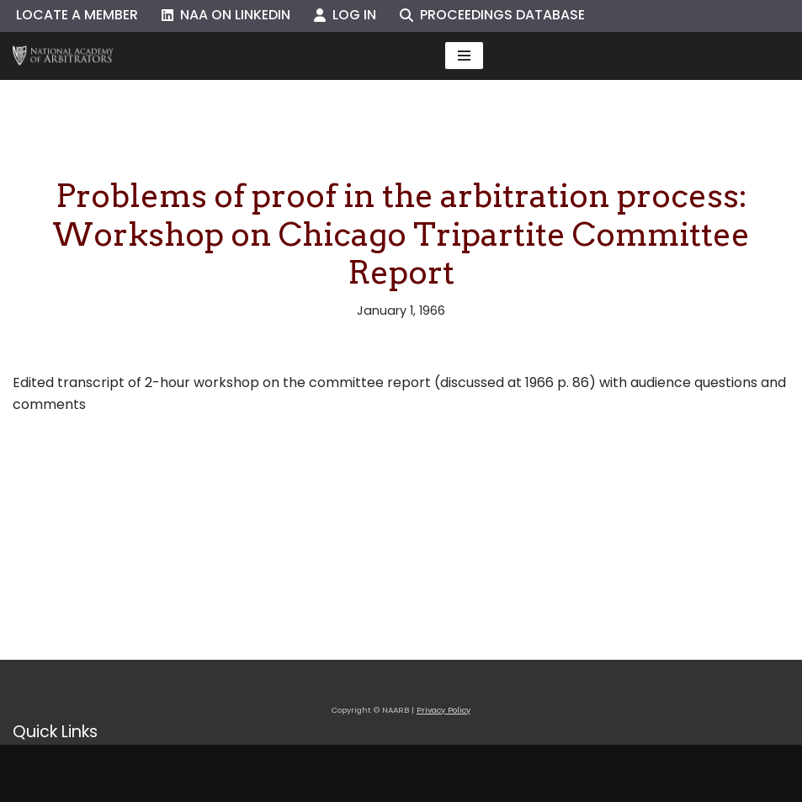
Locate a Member (77, 14)
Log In (345, 14)
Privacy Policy (443, 709)
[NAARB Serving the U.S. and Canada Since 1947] (63, 56)
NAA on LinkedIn (226, 14)
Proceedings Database (492, 14)
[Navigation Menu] (464, 55)
